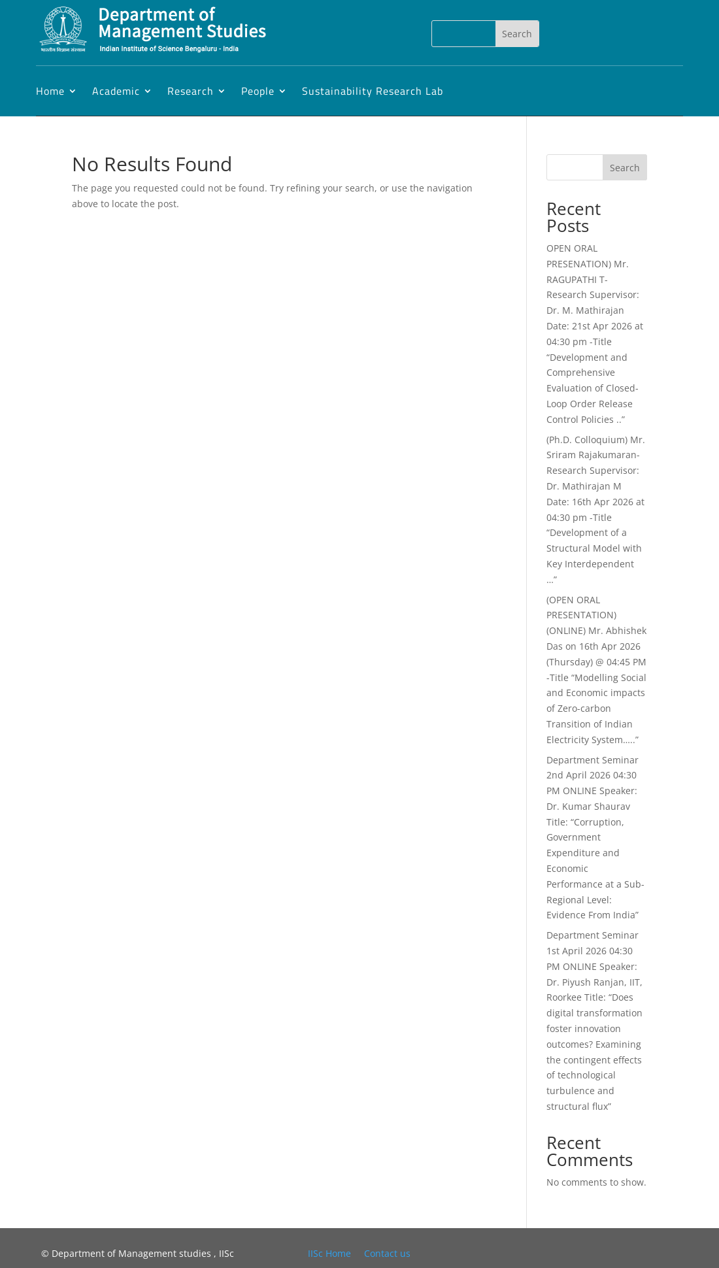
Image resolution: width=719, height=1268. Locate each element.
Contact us (387, 1253)
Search (625, 167)
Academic (116, 91)
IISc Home (329, 1253)
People (258, 91)
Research (190, 91)
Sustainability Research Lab (372, 91)
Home (50, 91)
